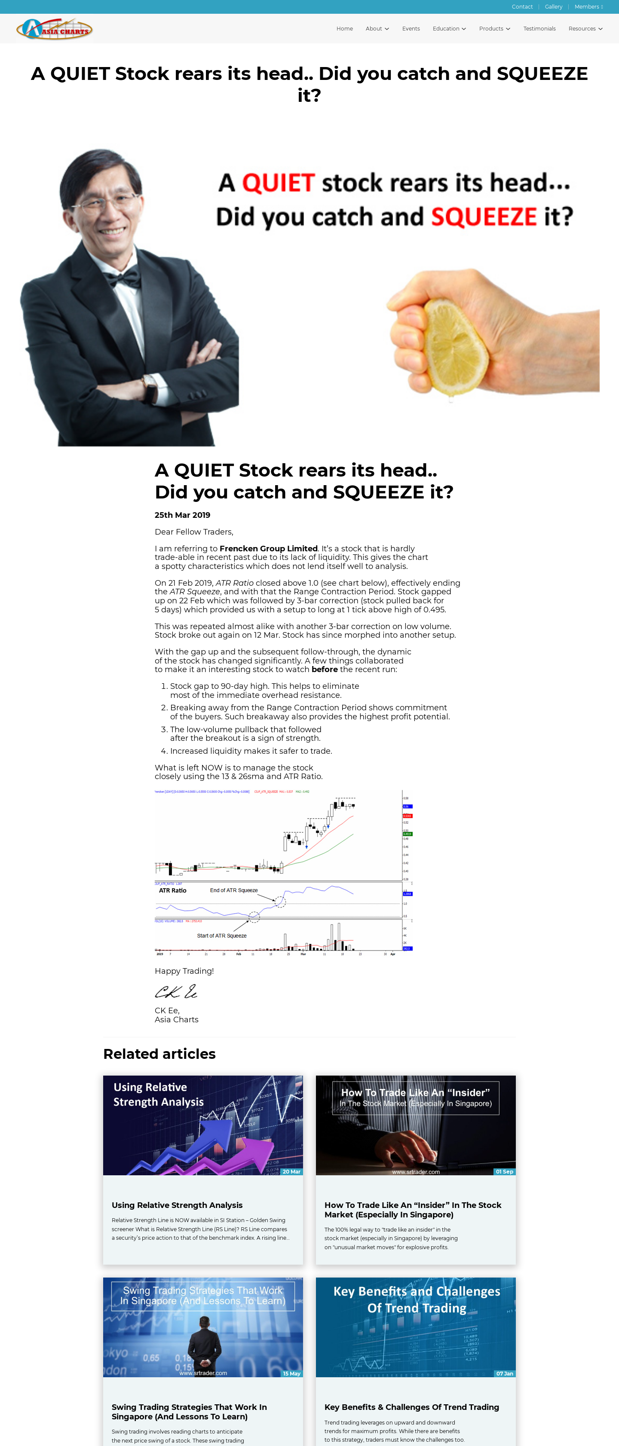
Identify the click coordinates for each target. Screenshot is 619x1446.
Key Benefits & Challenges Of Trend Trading (412, 1407)
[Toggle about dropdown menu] (386, 28)
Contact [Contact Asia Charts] (522, 7)
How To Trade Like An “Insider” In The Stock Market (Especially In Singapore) (413, 1210)
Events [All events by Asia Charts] (411, 28)
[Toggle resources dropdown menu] (600, 28)
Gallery (554, 7)
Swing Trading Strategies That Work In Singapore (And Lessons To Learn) (189, 1412)
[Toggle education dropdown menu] (463, 28)
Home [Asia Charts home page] (345, 28)
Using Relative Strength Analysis (177, 1205)
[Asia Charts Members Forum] (589, 7)
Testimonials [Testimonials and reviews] (540, 28)
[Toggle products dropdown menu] (508, 28)
